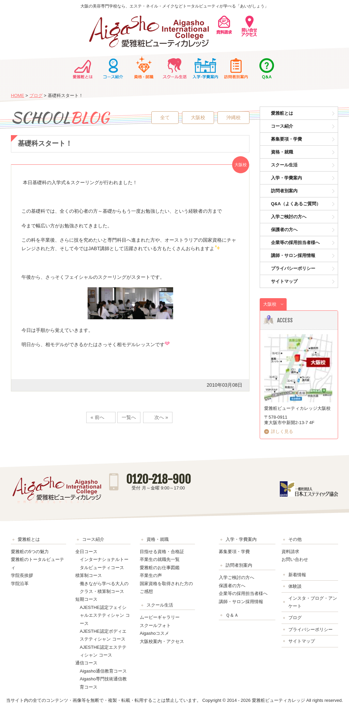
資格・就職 (143, 67)
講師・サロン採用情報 (293, 255)
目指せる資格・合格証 (162, 551)
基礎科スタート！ (45, 143)
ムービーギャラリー (160, 617)
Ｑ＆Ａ (266, 67)
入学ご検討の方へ (288, 216)
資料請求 (290, 551)
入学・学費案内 (205, 67)
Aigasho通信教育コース (103, 671)
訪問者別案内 (235, 67)
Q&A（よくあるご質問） (296, 203)
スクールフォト (155, 625)
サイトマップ (284, 281)
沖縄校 (233, 117)
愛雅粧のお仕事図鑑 (160, 567)
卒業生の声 (151, 575)
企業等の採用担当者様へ (295, 242)
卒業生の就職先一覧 (160, 559)
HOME (17, 95)
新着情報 (297, 574)
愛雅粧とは (82, 67)
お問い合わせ (295, 559)
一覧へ (129, 417)
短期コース (86, 599)
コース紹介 (113, 67)
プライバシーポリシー (293, 268)
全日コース (86, 551)
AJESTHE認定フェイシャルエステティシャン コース (105, 615)
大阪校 (198, 117)
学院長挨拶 (22, 575)
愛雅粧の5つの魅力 (30, 551)
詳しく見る (282, 431)
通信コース (86, 662)
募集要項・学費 (286, 139)
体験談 (295, 586)
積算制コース (88, 575)
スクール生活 (174, 67)
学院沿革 (20, 583)
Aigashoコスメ (154, 633)
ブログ (36, 95)
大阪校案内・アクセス (162, 641)
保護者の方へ (284, 229)
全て (165, 117)
